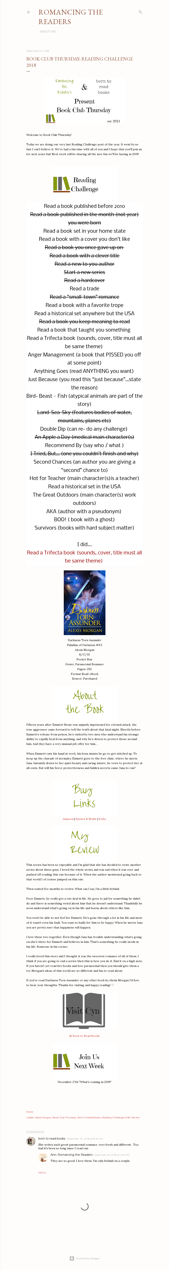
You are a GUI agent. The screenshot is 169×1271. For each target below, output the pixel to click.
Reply (42, 1172)
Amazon (68, 819)
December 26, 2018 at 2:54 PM (112, 1154)
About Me (48, 31)
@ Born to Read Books (84, 1036)
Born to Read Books (89, 1117)
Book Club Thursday (64, 1117)
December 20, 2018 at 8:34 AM (85, 1138)
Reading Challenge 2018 (116, 1117)
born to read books (51, 1138)
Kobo (102, 819)
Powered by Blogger (84, 1258)
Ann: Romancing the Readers (71, 1155)
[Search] (140, 11)
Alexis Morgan (43, 1117)
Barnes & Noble (86, 819)
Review (135, 1117)
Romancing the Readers (70, 16)
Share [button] (29, 1111)
